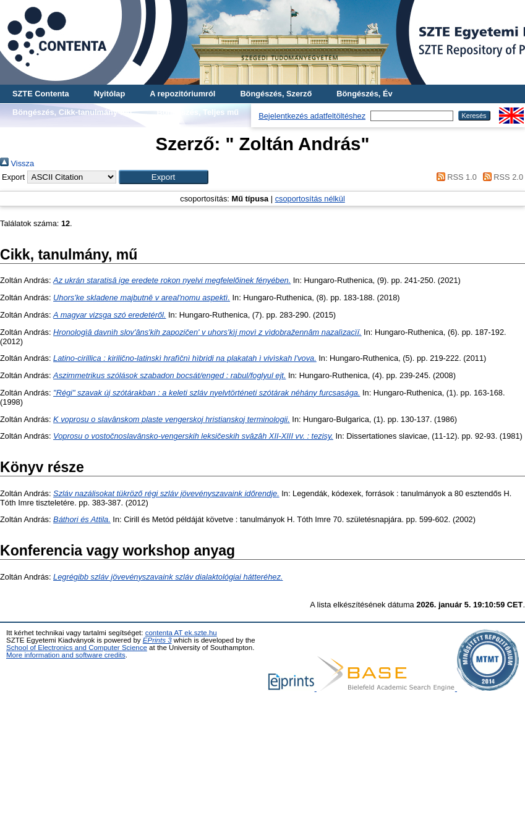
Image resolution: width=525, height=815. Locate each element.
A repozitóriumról (182, 93)
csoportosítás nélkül (310, 198)
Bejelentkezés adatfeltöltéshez (311, 115)
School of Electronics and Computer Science (76, 647)
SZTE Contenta (40, 93)
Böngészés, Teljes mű (197, 112)
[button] (163, 177)
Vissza (17, 163)
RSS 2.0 (501, 177)
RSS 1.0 (454, 177)
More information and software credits (66, 655)
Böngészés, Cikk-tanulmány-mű (72, 112)
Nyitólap (109, 93)
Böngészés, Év (364, 93)
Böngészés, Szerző (276, 93)
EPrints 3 (157, 640)
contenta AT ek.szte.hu (181, 632)
